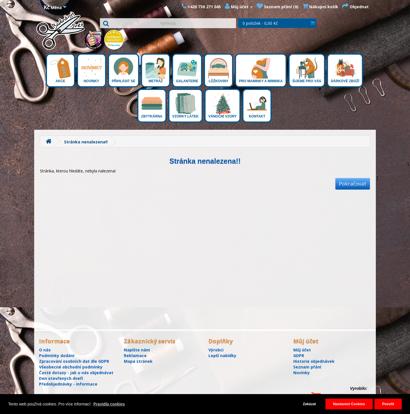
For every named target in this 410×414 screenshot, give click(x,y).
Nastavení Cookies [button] (349, 404)
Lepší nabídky (222, 355)
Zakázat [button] (309, 404)
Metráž (155, 70)
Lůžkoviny (218, 70)
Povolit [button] (388, 404)
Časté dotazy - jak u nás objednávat (76, 372)
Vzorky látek (185, 105)
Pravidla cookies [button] (109, 404)
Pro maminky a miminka (261, 70)
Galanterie (187, 70)
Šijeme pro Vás (306, 70)
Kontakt (257, 105)
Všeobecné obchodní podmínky (70, 367)
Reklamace (135, 355)
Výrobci (216, 350)
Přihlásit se (124, 70)
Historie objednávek (314, 361)
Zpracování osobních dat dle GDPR (74, 361)
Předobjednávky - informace (68, 384)
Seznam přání (307, 367)
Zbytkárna (152, 105)
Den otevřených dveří (61, 378)
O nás (45, 350)
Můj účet (302, 350)
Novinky (91, 70)
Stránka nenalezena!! (86, 142)
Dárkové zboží (345, 70)
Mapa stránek (138, 361)
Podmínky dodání (56, 355)
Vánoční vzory (222, 105)
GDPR (298, 355)
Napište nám (137, 350)
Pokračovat (352, 183)
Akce (60, 70)
